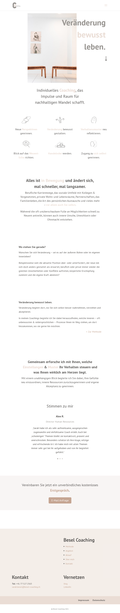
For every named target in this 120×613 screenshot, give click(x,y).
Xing (65, 583)
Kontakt (69, 563)
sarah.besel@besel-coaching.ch (26, 587)
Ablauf (68, 555)
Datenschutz (99, 600)
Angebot (69, 550)
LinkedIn (67, 587)
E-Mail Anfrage (60, 500)
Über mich (69, 559)
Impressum (83, 600)
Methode (69, 546)
